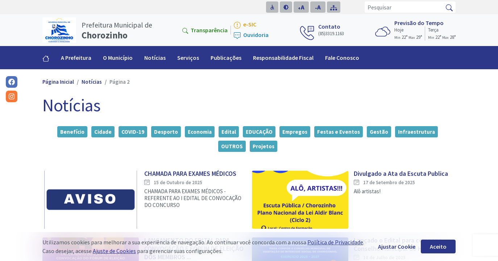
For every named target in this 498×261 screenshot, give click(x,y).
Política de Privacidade (335, 242)
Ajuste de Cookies (114, 250)
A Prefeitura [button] (76, 57)
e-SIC (245, 25)
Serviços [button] (188, 57)
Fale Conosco (342, 57)
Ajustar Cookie (396, 246)
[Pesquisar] (404, 7)
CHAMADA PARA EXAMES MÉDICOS (190, 173)
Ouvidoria (251, 35)
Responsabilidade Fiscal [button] (283, 57)
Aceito (438, 246)
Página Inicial (58, 81)
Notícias (155, 57)
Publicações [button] (226, 57)
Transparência (205, 30)
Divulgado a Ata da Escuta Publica (401, 173)
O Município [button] (118, 57)
